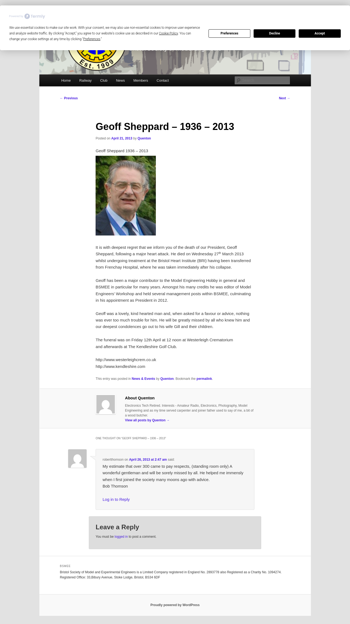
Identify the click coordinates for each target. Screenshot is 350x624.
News (120, 80)
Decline (274, 33)
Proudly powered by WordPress (175, 605)
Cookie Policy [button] (168, 33)
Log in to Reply (116, 499)
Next (284, 98)
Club (104, 80)
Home (66, 80)
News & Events (143, 379)
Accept (320, 33)
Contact (163, 80)
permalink (204, 379)
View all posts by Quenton (147, 420)
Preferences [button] (91, 39)
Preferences (229, 33)
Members (140, 80)
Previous (69, 98)
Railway (85, 80)
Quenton (144, 138)
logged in (121, 537)
